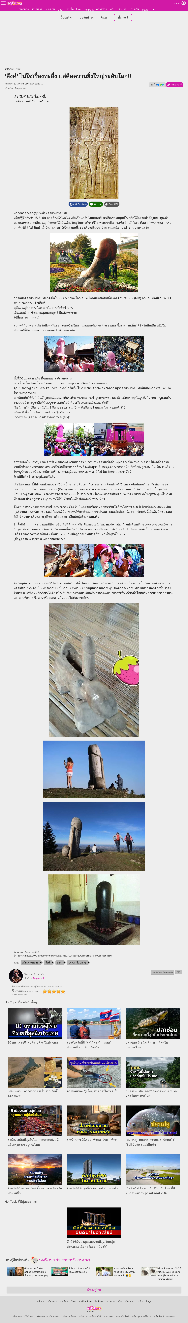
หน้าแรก (24, 9)
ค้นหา (104, 17)
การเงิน (135, 9)
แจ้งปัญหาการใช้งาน (141, 1317)
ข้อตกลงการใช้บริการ (23, 1317)
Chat (60, 9)
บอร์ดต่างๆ (86, 17)
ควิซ (112, 9)
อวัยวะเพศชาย (30, 962)
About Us (108, 1317)
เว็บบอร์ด (37, 9)
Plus (18, 69)
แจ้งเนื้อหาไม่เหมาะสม (164, 1317)
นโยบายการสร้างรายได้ (90, 1317)
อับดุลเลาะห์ (20, 88)
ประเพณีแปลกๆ (77, 962)
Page (145, 9)
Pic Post (88, 9)
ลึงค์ (47, 962)
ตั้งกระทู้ (123, 17)
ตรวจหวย (101, 9)
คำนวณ (122, 9)
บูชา (59, 962)
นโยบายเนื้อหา (69, 1317)
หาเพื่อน (50, 9)
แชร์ (157, 85)
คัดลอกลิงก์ (174, 85)
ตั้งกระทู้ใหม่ (94, 1290)
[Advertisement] (94, 45)
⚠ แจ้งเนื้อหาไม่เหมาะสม (162, 972)
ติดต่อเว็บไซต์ (122, 1317)
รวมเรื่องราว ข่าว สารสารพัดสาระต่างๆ (60, 1260)
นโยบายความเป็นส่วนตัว (47, 1317)
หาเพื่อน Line (73, 9)
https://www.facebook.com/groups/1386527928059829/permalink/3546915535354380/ (68, 956)
